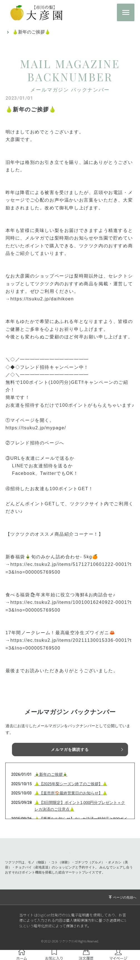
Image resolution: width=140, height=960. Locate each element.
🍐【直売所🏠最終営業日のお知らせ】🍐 (71, 793)
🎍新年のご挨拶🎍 (51, 774)
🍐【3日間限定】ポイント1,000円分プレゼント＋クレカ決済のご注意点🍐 (80, 805)
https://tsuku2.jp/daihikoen (42, 298)
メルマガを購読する (70, 749)
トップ (10, 32)
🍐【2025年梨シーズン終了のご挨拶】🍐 (71, 784)
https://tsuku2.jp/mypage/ (36, 427)
